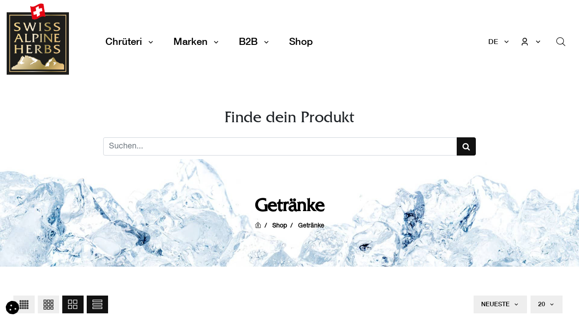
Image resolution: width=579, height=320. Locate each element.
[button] (24, 304)
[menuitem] (301, 41)
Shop (279, 226)
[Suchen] (466, 146)
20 (542, 304)
